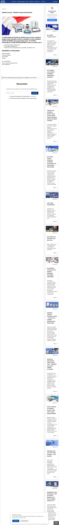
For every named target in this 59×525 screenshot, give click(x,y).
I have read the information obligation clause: (23, 98)
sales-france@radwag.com (11, 63)
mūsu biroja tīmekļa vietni (20, 41)
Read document (33, 98)
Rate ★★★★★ (52, 20)
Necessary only (24, 520)
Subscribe (34, 93)
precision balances (18, 77)
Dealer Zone (37, 1)
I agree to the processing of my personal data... (20, 96)
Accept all (16, 520)
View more (33, 96)
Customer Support (21, 1)
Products (14, 1)
